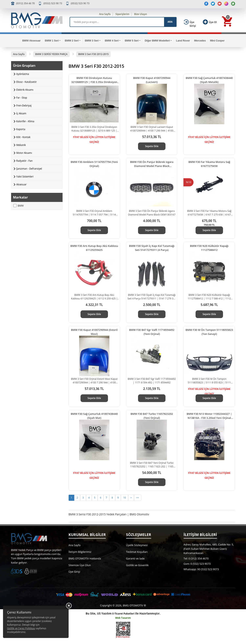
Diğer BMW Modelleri (157, 40)
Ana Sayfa (105, 14)
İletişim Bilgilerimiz (80, 552)
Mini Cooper (217, 40)
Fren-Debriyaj (24, 105)
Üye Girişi (74, 571)
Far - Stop (21, 97)
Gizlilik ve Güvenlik (137, 565)
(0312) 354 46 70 (25, 3)
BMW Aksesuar (31, 40)
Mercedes (200, 40)
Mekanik (21, 145)
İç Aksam (21, 113)
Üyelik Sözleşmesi (137, 545)
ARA (169, 21)
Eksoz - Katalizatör (26, 82)
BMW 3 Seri (92, 40)
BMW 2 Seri (72, 40)
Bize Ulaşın (140, 14)
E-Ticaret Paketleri (123, 613)
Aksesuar (21, 184)
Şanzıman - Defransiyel (29, 168)
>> (137, 497)
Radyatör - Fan (24, 160)
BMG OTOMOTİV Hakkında (85, 558)
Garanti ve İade (135, 558)
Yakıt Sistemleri (24, 176)
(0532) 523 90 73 (52, 3)
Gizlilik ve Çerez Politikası (21, 628)
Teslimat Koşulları (137, 552)
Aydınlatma (22, 74)
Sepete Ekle (152, 146)
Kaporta (20, 129)
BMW (18, 205)
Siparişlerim (122, 14)
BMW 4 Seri (112, 40)
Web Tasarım (123, 618)
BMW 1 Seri (52, 40)
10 (124, 497)
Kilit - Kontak (23, 137)
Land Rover (183, 40)
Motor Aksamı (24, 153)
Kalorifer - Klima (25, 121)
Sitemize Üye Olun (80, 565)
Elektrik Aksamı (24, 89)
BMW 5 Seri (132, 40)
